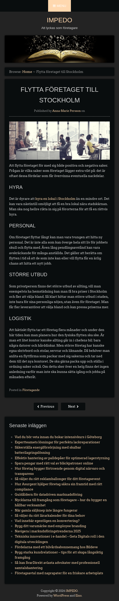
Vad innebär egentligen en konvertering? (47, 521)
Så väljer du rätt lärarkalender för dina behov (50, 515)
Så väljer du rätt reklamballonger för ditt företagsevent (57, 479)
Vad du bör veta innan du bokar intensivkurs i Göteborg (58, 437)
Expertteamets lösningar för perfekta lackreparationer (57, 442)
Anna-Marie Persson (66, 111)
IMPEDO (59, 20)
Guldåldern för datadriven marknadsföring (48, 494)
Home (27, 72)
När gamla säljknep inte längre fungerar (46, 510)
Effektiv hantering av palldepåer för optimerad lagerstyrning (62, 458)
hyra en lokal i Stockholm (55, 199)
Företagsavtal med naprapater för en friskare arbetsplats (59, 573)
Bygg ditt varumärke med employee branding (50, 526)
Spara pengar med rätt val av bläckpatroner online (54, 463)
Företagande (31, 390)
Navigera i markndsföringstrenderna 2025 (48, 531)
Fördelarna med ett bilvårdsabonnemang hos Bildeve (56, 547)
